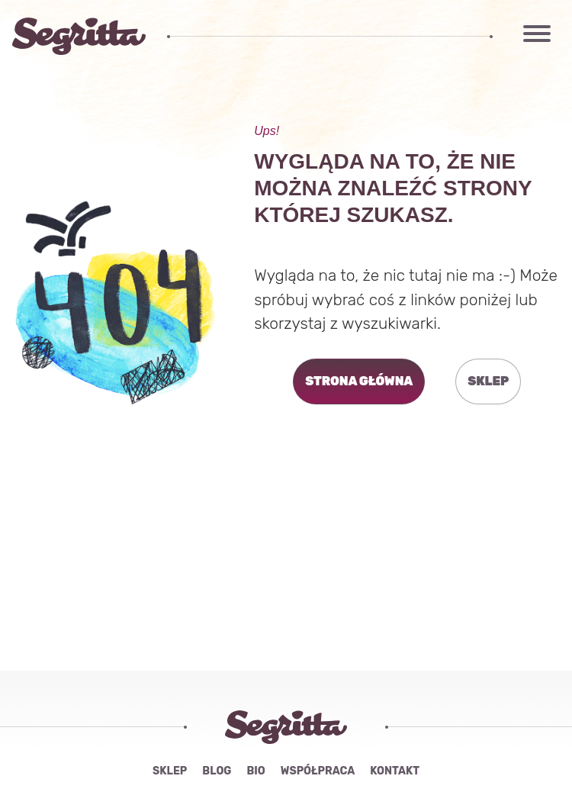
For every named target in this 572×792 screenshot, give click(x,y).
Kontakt (394, 771)
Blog (216, 771)
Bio (255, 771)
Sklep (170, 771)
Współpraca (318, 771)
